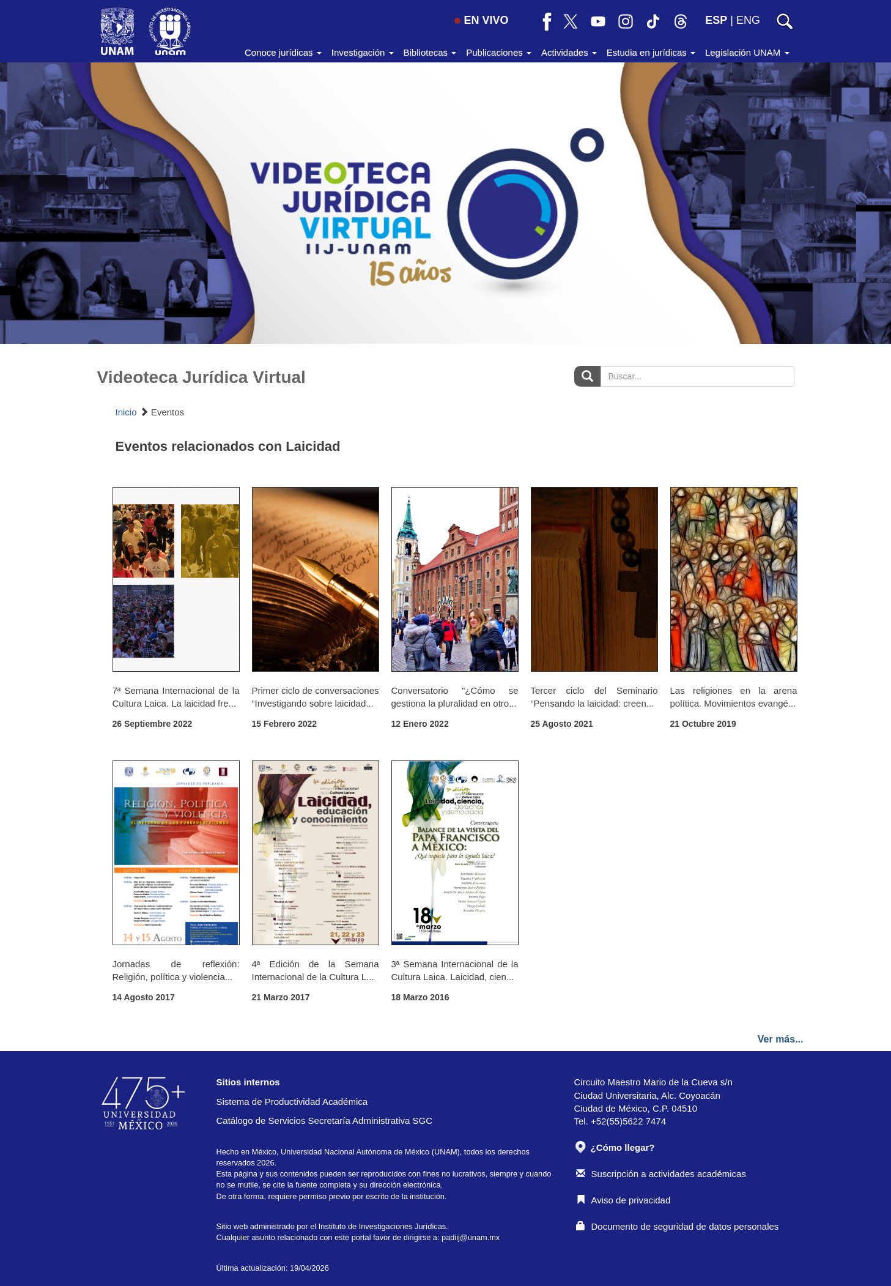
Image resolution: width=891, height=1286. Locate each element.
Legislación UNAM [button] (747, 52)
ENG (748, 20)
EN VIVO (481, 20)
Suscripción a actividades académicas (661, 1174)
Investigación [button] (362, 52)
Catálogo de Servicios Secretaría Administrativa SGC (324, 1120)
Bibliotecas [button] (430, 52)
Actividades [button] (569, 52)
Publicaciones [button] (498, 52)
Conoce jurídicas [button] (283, 52)
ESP (716, 20)
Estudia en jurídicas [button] (651, 52)
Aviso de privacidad (623, 1200)
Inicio (126, 412)
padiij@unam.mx (471, 1237)
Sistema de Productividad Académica (292, 1101)
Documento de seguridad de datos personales (677, 1226)
